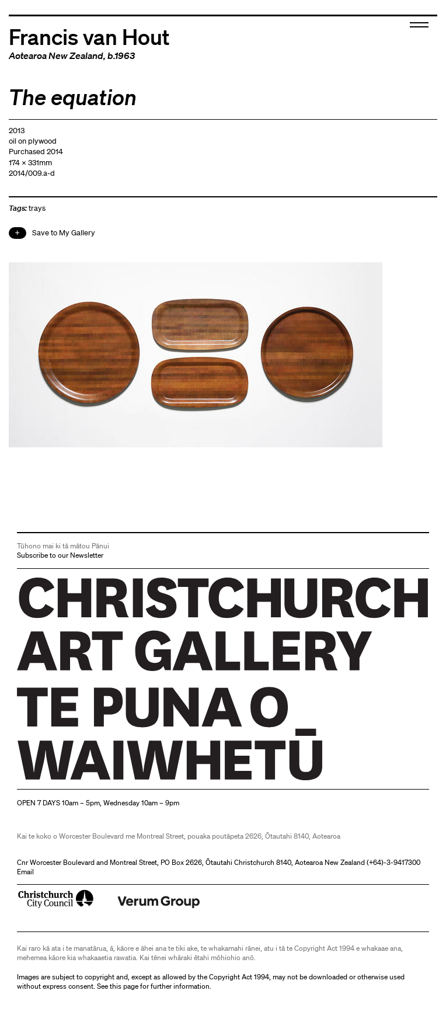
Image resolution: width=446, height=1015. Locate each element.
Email (25, 872)
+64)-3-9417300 (394, 862)
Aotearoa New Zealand (56, 55)
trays (37, 208)
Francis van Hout (89, 36)
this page (124, 986)
